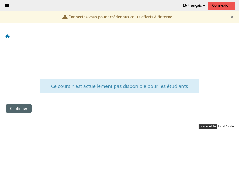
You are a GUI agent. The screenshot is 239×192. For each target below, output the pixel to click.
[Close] (232, 17)
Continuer (19, 108)
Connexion (221, 5)
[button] (193, 5)
